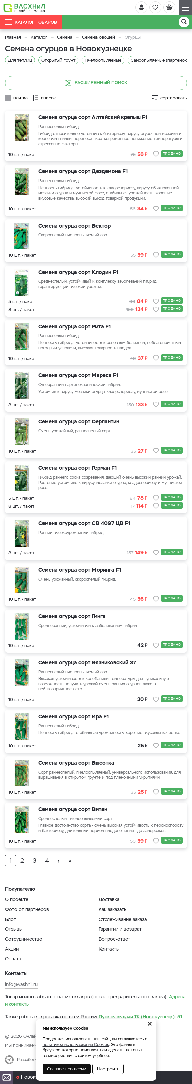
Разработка (28, 1060)
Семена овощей (98, 37)
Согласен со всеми (66, 1069)
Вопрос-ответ (114, 939)
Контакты (109, 949)
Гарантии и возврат (120, 929)
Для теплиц (20, 60)
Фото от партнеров (27, 909)
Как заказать (112, 909)
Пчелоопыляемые (103, 60)
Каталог (39, 37)
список (48, 98)
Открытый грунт (58, 60)
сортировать (173, 98)
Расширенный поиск (96, 83)
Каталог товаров (31, 22)
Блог (10, 919)
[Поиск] (184, 22)
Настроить (108, 1069)
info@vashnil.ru (21, 984)
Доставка (109, 899)
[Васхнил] (24, 7)
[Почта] (6, 1077)
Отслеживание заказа (123, 919)
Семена (64, 37)
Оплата (13, 959)
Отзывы (14, 929)
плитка (20, 98)
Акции (12, 949)
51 (140, 1017)
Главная (13, 37)
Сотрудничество (23, 939)
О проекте (16, 899)
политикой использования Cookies (76, 1044)
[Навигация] (185, 7)
